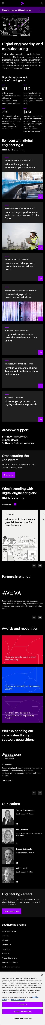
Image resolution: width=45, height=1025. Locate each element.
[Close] (42, 974)
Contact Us (6, 944)
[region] (22, 998)
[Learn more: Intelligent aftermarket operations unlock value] (22, 406)
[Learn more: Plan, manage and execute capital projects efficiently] (22, 226)
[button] (8, 475)
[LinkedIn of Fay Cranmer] (17, 843)
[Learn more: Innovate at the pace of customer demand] (22, 267)
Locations (6, 949)
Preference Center (9, 931)
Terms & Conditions (10, 962)
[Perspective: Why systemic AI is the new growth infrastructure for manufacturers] (20, 535)
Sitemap (5, 953)
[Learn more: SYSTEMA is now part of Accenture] (8, 780)
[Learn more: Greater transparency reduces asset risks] (22, 339)
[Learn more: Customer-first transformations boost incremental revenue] (22, 302)
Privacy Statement (9, 958)
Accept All (22, 1004)
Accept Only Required (22, 1011)
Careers (5, 935)
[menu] (3, 3)
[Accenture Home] (22, 3)
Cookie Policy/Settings (11, 966)
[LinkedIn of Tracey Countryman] (17, 824)
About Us (5, 940)
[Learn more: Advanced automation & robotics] (22, 373)
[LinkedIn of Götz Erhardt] (17, 882)
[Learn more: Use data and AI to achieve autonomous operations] (22, 176)
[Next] (40, 565)
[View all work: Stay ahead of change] (9, 504)
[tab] (22, 436)
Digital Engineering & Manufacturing (16, 10)
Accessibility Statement (11, 971)
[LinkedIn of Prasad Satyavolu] (17, 863)
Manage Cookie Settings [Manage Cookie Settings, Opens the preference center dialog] (22, 1018)
